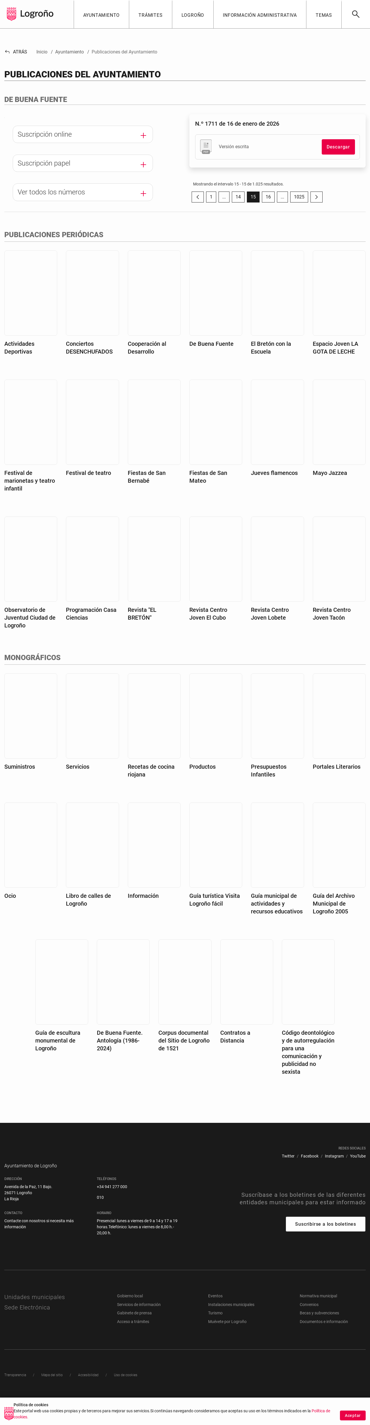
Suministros (19, 783)
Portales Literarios (336, 783)
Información (143, 912)
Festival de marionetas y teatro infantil (29, 497)
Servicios (77, 783)
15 (255, 198)
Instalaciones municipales (231, 1330)
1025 (301, 198)
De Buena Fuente (211, 360)
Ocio (10, 912)
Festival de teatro (88, 489)
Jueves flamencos (274, 489)
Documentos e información (324, 1347)
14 (240, 198)
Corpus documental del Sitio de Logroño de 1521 (184, 1057)
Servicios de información (139, 1330)
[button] (101, 14)
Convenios (309, 1330)
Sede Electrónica (27, 1332)
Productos (202, 783)
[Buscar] (355, 14)
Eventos (215, 1321)
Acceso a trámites (133, 1347)
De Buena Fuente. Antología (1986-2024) (120, 1057)
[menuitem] (288, 1173)
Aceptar (353, 1415)
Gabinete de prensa (134, 1338)
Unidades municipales (34, 1322)
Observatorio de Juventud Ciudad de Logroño (30, 634)
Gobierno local (130, 1321)
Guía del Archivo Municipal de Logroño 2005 (334, 920)
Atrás (15, 52)
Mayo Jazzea (330, 489)
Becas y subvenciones (319, 1338)
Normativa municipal (318, 1321)
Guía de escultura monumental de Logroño (57, 1057)
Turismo (215, 1338)
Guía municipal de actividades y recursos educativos (277, 920)
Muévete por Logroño (227, 1347)
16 (270, 198)
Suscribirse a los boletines (325, 1249)
